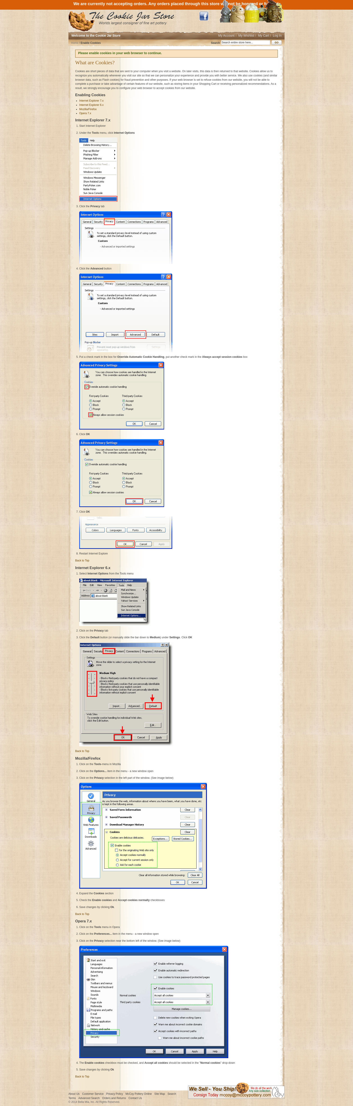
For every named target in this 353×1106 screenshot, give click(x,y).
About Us (73, 1093)
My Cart (263, 35)
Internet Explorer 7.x (91, 100)
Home (74, 43)
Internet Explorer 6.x (91, 105)
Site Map (159, 1093)
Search (215, 43)
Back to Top (82, 560)
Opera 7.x (85, 113)
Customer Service (93, 1093)
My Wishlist (246, 35)
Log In (277, 35)
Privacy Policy (114, 1093)
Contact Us (135, 1098)
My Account (226, 35)
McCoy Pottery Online (138, 1093)
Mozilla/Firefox (88, 109)
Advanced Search (89, 1098)
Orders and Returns (114, 1098)
